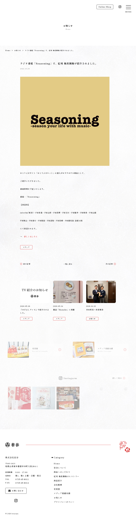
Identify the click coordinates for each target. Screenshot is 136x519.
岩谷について (60, 467)
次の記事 (111, 264)
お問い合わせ (16, 490)
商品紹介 (58, 480)
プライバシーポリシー (64, 502)
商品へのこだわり (62, 472)
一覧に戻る (68, 264)
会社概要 (58, 484)
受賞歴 (57, 489)
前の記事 (25, 264)
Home (7, 50)
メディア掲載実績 (62, 493)
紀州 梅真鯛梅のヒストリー (66, 476)
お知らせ (17, 50)
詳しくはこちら (31, 236)
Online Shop (105, 7)
